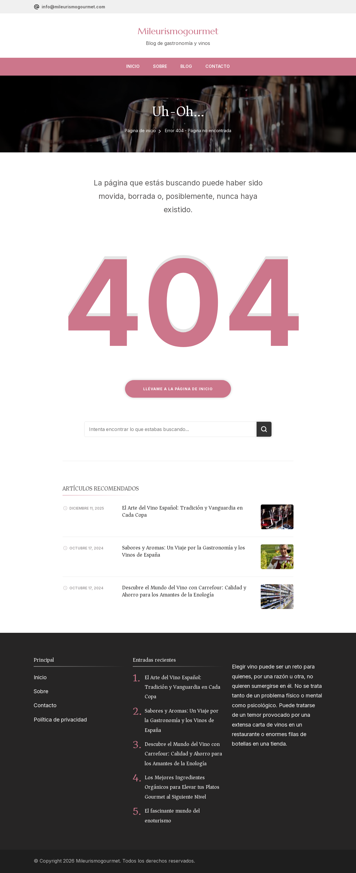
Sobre (160, 66)
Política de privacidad (60, 719)
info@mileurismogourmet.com (73, 6)
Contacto (217, 66)
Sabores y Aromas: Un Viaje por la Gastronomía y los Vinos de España (183, 551)
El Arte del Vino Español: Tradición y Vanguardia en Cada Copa (182, 511)
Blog (186, 66)
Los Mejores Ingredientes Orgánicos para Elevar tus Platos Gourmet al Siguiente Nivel (182, 787)
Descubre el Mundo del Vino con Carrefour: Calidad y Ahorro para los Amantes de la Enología (184, 591)
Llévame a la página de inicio (178, 389)
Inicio (133, 66)
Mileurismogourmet (178, 31)
